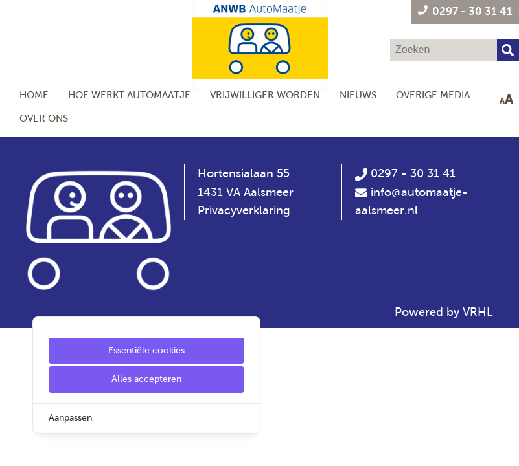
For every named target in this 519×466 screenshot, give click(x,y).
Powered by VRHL (444, 311)
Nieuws (358, 94)
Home (34, 94)
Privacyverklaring (244, 210)
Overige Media (433, 94)
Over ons (43, 118)
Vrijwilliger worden (265, 94)
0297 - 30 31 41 (405, 173)
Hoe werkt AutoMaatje (129, 94)
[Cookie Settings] (15, 446)
